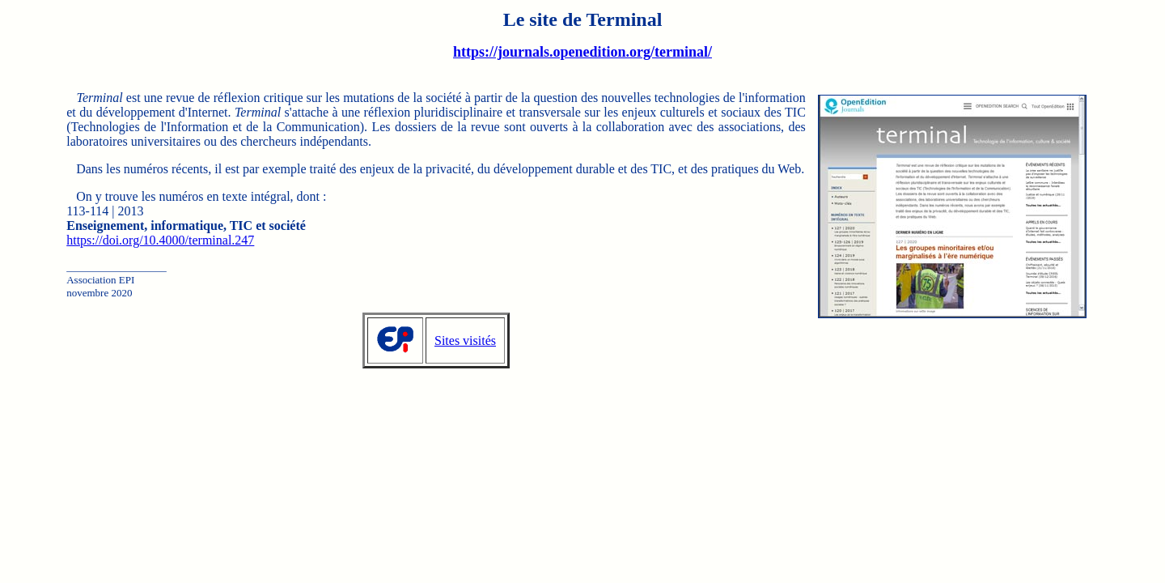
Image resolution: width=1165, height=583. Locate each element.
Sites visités (465, 340)
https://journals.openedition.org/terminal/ (582, 52)
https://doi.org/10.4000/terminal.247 (160, 240)
